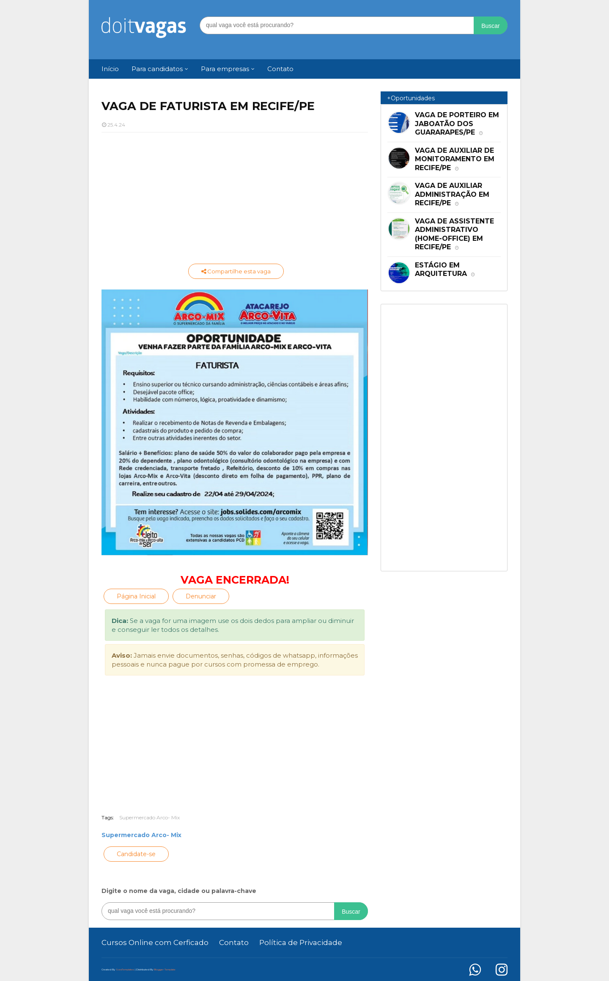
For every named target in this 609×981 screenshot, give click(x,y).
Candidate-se (136, 854)
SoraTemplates (125, 969)
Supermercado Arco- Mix (149, 817)
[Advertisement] (235, 200)
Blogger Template (165, 969)
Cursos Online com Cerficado (155, 942)
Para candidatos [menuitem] (157, 69)
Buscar (490, 25)
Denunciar (201, 596)
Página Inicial (136, 596)
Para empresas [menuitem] (225, 69)
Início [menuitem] (110, 69)
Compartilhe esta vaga (236, 271)
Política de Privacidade (300, 942)
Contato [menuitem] (280, 69)
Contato (234, 942)
